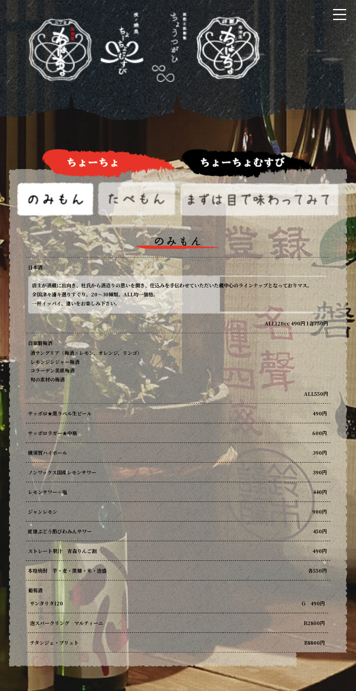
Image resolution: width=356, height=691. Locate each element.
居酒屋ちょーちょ (144, 60)
